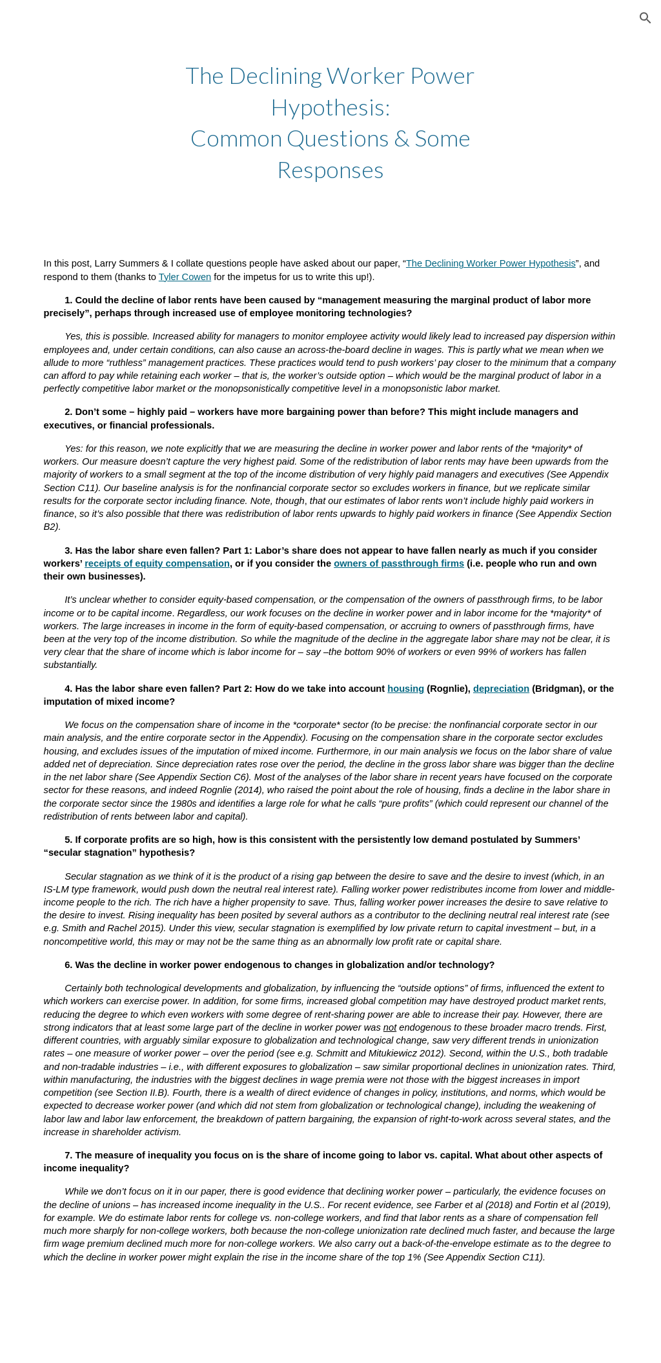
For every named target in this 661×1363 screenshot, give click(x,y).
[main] (330, 122)
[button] (645, 18)
